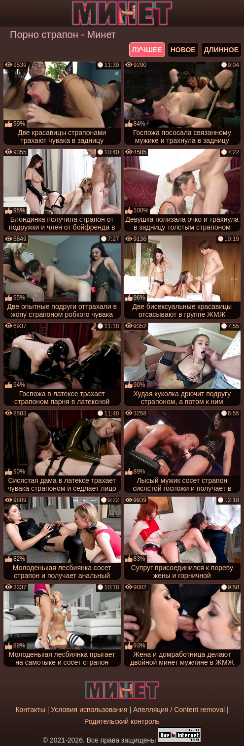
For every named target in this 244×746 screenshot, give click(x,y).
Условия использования (89, 709)
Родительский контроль (122, 721)
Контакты (30, 709)
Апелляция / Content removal (179, 709)
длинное (221, 50)
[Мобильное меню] (9, 13)
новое (183, 50)
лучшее (147, 50)
